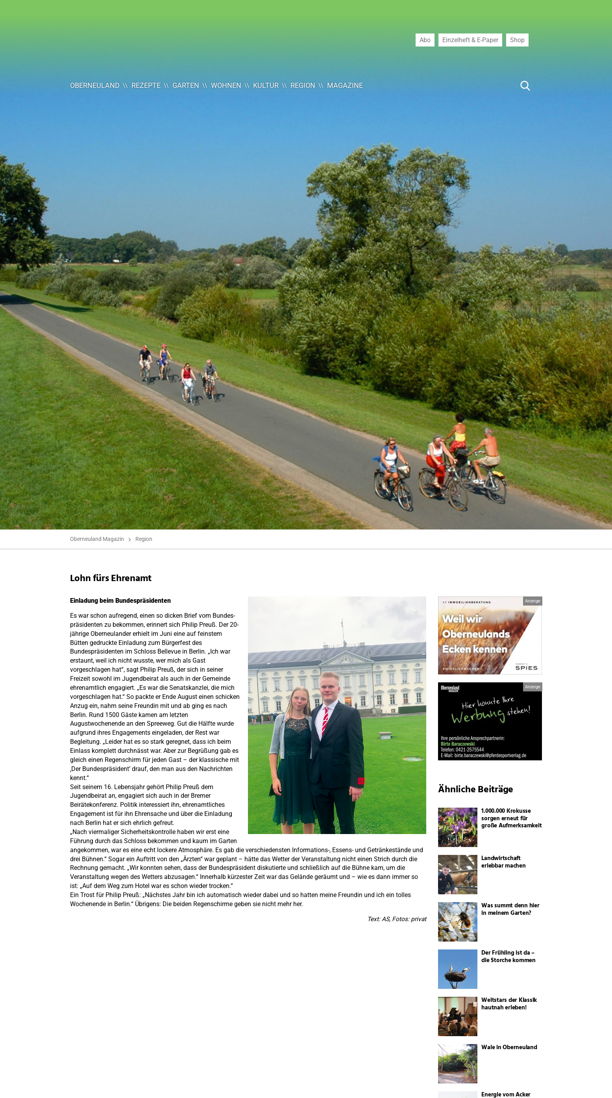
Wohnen (226, 85)
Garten (185, 85)
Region (302, 85)
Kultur (266, 85)
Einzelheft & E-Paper (470, 39)
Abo (425, 39)
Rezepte (146, 85)
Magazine (345, 85)
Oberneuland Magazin (97, 539)
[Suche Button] (525, 85)
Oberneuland (95, 85)
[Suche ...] (501, 85)
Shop (517, 39)
